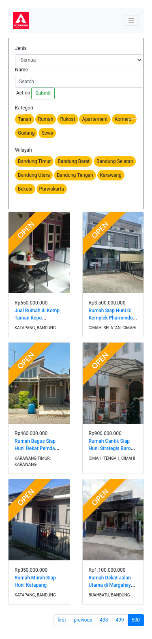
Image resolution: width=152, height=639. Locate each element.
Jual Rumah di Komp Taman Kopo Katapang (37, 318)
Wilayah (23, 150)
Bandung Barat (74, 161)
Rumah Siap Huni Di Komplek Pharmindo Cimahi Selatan (111, 318)
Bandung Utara (34, 175)
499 (120, 620)
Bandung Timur (34, 161)
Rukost (67, 119)
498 (104, 620)
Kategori (24, 108)
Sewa (47, 133)
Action (22, 93)
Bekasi (25, 189)
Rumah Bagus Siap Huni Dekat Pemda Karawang (35, 448)
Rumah (46, 119)
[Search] (79, 82)
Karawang (111, 175)
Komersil (124, 119)
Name (21, 70)
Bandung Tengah (75, 175)
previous (83, 620)
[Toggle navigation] (131, 20)
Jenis (21, 48)
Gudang (26, 133)
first (62, 620)
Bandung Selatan (114, 161)
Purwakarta (51, 189)
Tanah (24, 119)
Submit (43, 93)
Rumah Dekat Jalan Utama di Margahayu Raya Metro (111, 585)
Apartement (94, 119)
